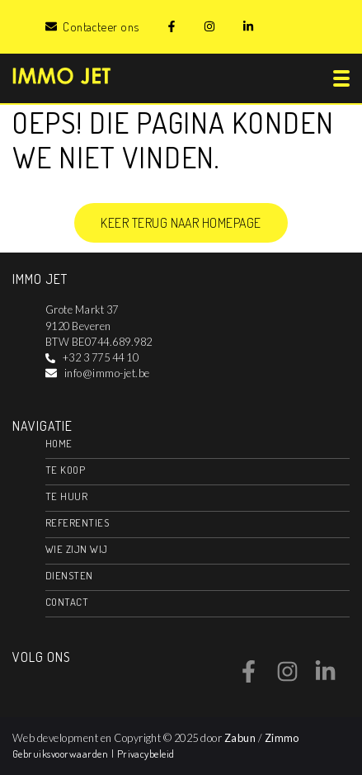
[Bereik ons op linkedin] (325, 677)
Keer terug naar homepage (181, 223)
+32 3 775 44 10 (101, 357)
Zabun (240, 737)
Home (59, 443)
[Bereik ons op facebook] (248, 677)
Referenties (77, 522)
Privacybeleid (146, 753)
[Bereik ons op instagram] (287, 677)
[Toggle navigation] (341, 78)
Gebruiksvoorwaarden (61, 753)
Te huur (66, 496)
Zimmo (282, 737)
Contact (66, 601)
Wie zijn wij (76, 548)
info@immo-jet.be (107, 373)
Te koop (65, 469)
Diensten (69, 575)
